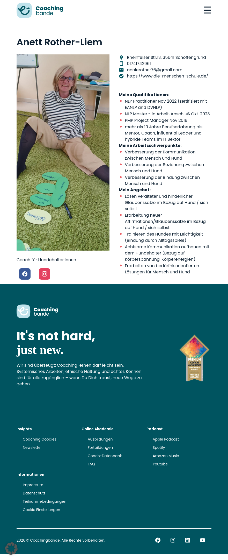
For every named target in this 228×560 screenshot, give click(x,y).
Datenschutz (34, 493)
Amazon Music (166, 455)
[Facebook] (25, 274)
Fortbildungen (100, 447)
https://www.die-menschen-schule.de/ (167, 76)
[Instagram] (44, 274)
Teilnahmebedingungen (44, 501)
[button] (11, 548)
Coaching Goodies (39, 439)
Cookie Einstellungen (41, 509)
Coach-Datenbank (105, 455)
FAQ (91, 464)
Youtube (160, 464)
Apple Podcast (166, 439)
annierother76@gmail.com (154, 70)
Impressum (33, 484)
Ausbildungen (100, 439)
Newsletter (32, 447)
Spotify (159, 447)
